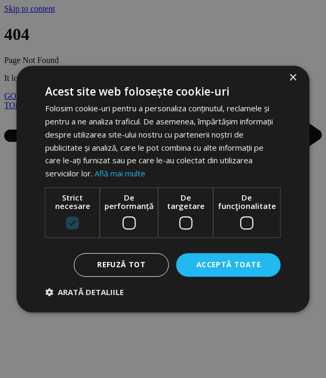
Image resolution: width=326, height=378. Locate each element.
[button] (84, 292)
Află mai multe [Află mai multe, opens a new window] (119, 173)
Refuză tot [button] (121, 264)
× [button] (293, 78)
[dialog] (163, 189)
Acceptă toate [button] (228, 264)
